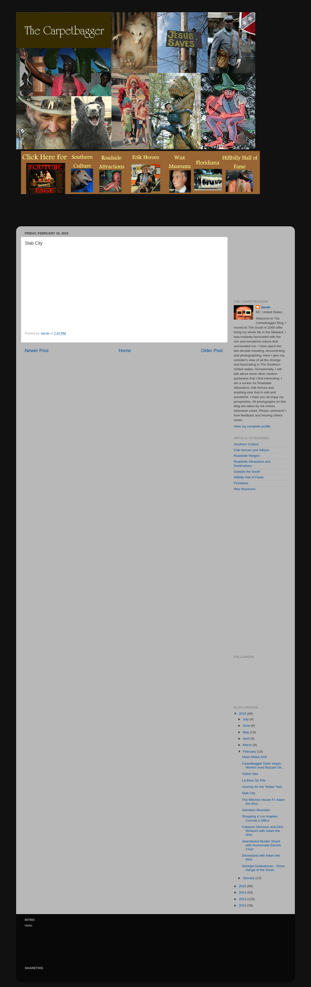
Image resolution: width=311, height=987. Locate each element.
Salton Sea (250, 774)
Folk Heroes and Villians (251, 450)
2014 (243, 892)
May (246, 732)
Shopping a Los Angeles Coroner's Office (260, 818)
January (249, 878)
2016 (243, 713)
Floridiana (241, 483)
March (248, 745)
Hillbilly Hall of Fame (249, 477)
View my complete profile (252, 426)
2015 (243, 886)
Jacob (265, 307)
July (246, 719)
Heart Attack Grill (254, 757)
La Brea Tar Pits (254, 780)
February (250, 751)
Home (125, 350)
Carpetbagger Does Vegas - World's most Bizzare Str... (263, 765)
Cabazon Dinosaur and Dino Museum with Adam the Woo (263, 831)
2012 (243, 905)
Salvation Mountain (256, 810)
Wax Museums (244, 489)
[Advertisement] (110, 214)
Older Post (212, 350)
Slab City (248, 793)
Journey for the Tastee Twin (262, 787)
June (247, 725)
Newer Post (37, 350)
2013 (243, 899)
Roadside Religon (247, 456)
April (246, 738)
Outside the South (247, 471)
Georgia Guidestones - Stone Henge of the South (263, 868)
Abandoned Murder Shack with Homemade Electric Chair (261, 845)
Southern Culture (246, 444)
